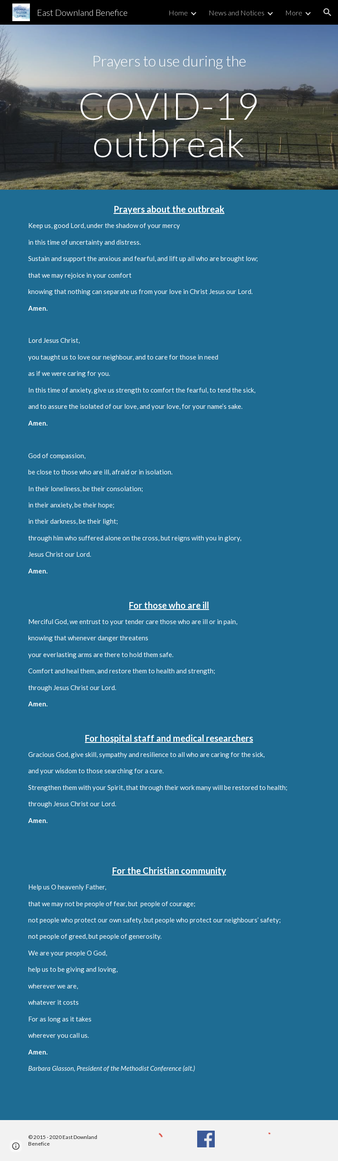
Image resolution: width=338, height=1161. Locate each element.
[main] (169, 107)
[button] (327, 12)
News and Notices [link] (237, 12)
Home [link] (178, 12)
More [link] (293, 12)
